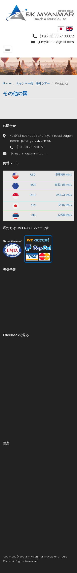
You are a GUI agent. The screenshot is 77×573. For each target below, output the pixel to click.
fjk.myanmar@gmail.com (56, 42)
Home (7, 83)
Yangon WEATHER (38, 292)
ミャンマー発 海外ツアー (33, 83)
